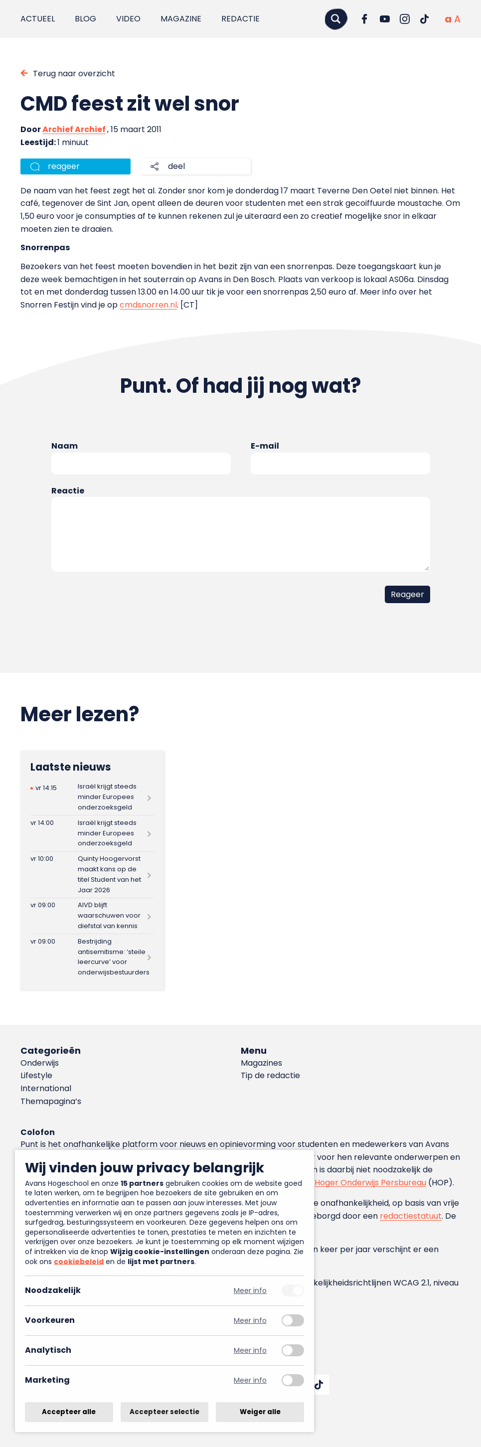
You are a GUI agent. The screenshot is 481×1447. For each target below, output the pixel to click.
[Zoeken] (335, 18)
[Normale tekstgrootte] (448, 18)
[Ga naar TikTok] (425, 19)
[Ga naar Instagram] (405, 19)
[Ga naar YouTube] (385, 19)
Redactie (240, 18)
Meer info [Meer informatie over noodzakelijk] (250, 1290)
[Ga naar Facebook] (365, 19)
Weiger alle (260, 1412)
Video (128, 18)
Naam (64, 446)
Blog (85, 18)
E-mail (265, 446)
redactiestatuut (411, 1216)
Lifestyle (36, 1075)
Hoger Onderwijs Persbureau (370, 1182)
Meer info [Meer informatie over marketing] (250, 1380)
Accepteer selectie (164, 1412)
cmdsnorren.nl (148, 305)
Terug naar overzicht (74, 73)
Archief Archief (74, 129)
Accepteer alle (69, 1412)
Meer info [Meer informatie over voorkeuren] (250, 1320)
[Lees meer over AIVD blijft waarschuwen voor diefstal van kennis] (92, 916)
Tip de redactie (270, 1075)
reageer (64, 166)
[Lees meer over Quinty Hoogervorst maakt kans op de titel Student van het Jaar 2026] (92, 875)
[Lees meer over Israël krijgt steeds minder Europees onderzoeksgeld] (92, 797)
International (45, 1088)
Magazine (180, 18)
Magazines (261, 1063)
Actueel (37, 18)
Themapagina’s (50, 1101)
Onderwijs (39, 1063)
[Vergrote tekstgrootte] (457, 18)
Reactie (67, 490)
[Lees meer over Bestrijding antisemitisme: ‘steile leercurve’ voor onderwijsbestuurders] (92, 957)
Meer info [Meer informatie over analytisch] (250, 1350)
